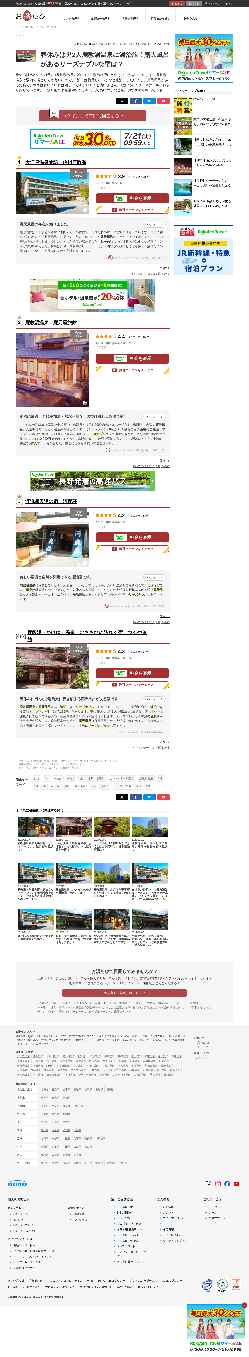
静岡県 (44, 1130)
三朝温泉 (94, 1070)
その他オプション (24, 1268)
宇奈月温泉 (108, 1065)
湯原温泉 (135, 1070)
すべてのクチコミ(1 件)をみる (151, 747)
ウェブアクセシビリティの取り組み (71, 1280)
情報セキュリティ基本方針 (96, 1287)
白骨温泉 (108, 1061)
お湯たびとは (203, 1042)
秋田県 (88, 1089)
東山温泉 (136, 1056)
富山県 (44, 1122)
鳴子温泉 (109, 1056)
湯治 (138, 786)
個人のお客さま (19, 1199)
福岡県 (44, 1163)
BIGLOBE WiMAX (24, 1231)
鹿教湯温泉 (146, 778)
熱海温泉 (155, 1074)
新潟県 (66, 1114)
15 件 (146, 337)
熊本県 (77, 1163)
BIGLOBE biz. (125, 1207)
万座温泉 (38, 1061)
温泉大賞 (79, 1214)
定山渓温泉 (23, 1056)
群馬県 (55, 1097)
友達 (36, 778)
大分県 (88, 1163)
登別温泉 (38, 1056)
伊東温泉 (164, 1061)
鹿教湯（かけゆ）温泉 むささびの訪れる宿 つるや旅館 (87, 636)
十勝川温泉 (52, 1056)
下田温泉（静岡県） (44, 1065)
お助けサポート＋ (24, 1245)
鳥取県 (44, 1146)
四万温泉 (51, 1061)
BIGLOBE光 (20, 1214)
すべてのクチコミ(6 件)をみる (151, 466)
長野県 (71, 778)
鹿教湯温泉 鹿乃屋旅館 (51, 322)
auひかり (19, 1220)
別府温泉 (148, 1070)
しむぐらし (80, 1220)
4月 (36, 786)
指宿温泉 (168, 1074)
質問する (194, 3)
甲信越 (58, 778)
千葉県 (55, 1105)
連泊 (93, 786)
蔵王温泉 (150, 1056)
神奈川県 (79, 1105)
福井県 (66, 1122)
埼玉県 (44, 1105)
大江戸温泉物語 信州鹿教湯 (55, 162)
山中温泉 (78, 1065)
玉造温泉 (108, 1070)
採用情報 (168, 1229)
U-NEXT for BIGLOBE (27, 1262)
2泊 (148, 786)
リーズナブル (122, 786)
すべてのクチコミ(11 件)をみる (150, 273)
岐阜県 (55, 1130)
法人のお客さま (122, 1199)
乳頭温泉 (96, 1056)
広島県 (77, 1146)
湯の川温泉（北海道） (75, 1056)
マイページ (212, 3)
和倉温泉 (64, 1065)
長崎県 (66, 1163)
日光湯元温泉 (54, 1074)
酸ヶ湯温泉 (23, 1074)
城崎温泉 (166, 1065)
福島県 (110, 1089)
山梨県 (44, 1114)
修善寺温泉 (23, 1065)
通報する (165, 268)
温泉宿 (105, 786)
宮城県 (77, 1089)
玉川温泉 (38, 1074)
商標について (125, 1287)
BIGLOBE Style (172, 1235)
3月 (160, 778)
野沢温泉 (94, 1061)
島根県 (55, 1146)
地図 (102, 188)
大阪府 (66, 1138)
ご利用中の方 (212, 1199)
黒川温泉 (161, 1070)
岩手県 (66, 1089)
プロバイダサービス (129, 1224)
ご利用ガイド (203, 1047)
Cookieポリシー (172, 1280)
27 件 (146, 651)
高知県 (77, 1154)
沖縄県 (123, 1163)
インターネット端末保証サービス (33, 1251)
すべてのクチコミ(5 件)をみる (151, 622)
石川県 (55, 1122)
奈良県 (88, 1138)
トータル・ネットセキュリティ (32, 1257)
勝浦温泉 (49, 1070)
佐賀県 (55, 1163)
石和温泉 (135, 1061)
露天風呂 (80, 786)
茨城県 (66, 1097)
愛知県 (66, 1130)
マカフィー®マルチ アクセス (132, 1254)
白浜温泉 (36, 1070)
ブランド (168, 1212)
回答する (177, 3)
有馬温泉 (22, 1070)
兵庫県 (77, 1138)
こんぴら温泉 (78, 1070)
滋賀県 (44, 1138)
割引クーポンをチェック (132, 210)
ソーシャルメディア (175, 1241)
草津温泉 (177, 1056)
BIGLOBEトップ (148, 1287)
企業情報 (163, 1199)
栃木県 (44, 1097)
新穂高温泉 (151, 1065)
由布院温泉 (140, 1074)
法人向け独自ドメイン (130, 1262)
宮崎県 (99, 1163)
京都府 (55, 1138)
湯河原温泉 (149, 1061)
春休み (55, 786)
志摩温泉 (104, 1074)
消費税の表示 (37, 1280)
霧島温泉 (175, 1070)
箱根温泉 (70, 1074)
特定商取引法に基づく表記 (24, 1287)
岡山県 (66, 1146)
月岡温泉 (121, 1061)
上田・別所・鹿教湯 (92, 778)
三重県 (77, 1130)
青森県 (55, 1089)
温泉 (67, 786)
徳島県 (44, 1154)
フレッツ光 (124, 1218)
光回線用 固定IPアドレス (132, 1229)
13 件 (146, 515)
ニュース (168, 1224)
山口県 (88, 1146)
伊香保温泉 (23, 1061)
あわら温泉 (92, 1065)
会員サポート (217, 1218)
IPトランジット (126, 1246)
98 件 (146, 176)
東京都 (66, 1105)
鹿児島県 (111, 1163)
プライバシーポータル (143, 1280)
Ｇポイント (202, 1057)
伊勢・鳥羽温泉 (87, 1074)
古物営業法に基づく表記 (60, 1287)
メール (213, 1212)
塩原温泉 (81, 1061)
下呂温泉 (123, 1065)
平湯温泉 (136, 1065)
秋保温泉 (123, 1056)
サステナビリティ (174, 1218)
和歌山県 (100, 1138)
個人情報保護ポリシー (111, 1280)
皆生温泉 (121, 1070)
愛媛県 (66, 1154)
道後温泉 (62, 1070)
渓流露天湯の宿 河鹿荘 (51, 501)
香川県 (55, 1154)
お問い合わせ (16, 1280)
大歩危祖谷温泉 (122, 1074)
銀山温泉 (163, 1056)
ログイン (228, 3)
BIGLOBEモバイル (24, 1225)
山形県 (99, 1089)
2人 (46, 778)
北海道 (44, 1089)
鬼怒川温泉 (66, 1061)
